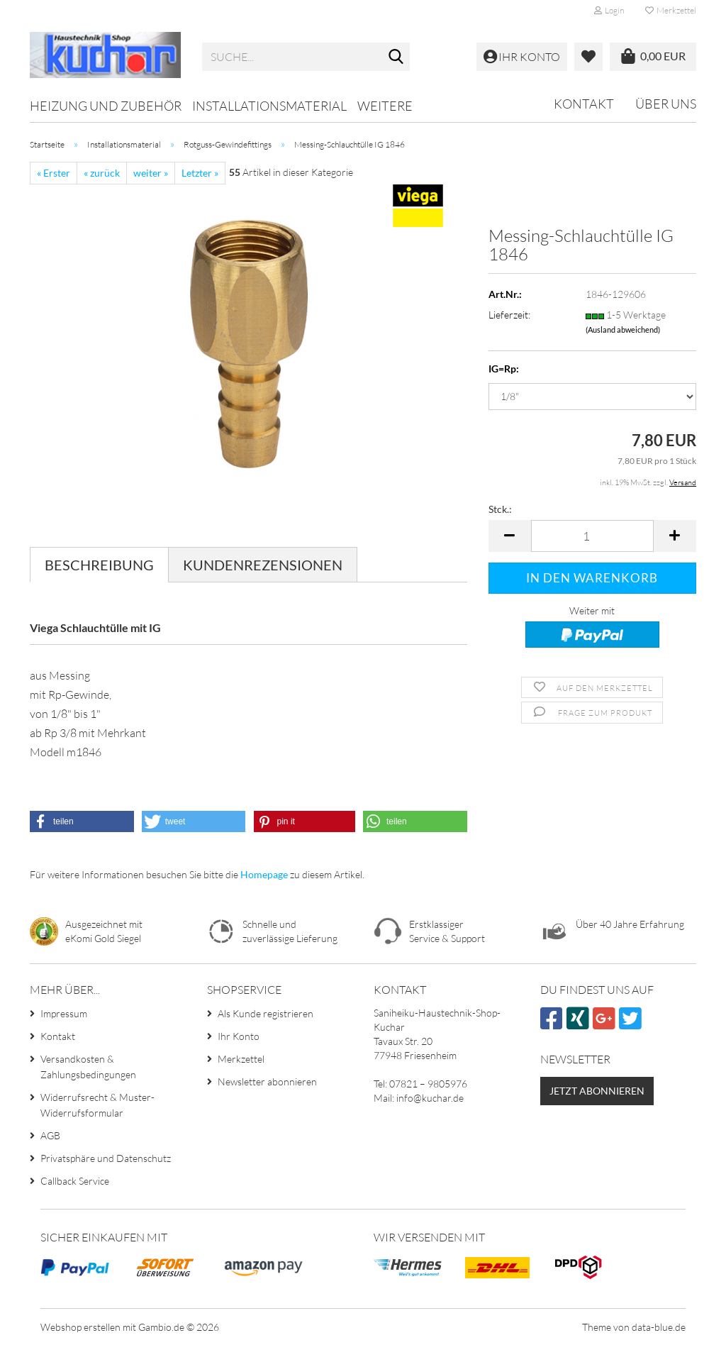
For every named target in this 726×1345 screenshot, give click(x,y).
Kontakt (584, 103)
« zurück (102, 173)
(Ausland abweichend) (623, 329)
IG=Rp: (503, 368)
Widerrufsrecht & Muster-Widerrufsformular (97, 1105)
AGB (50, 1135)
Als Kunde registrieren (265, 1013)
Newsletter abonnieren (267, 1081)
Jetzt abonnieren (596, 1091)
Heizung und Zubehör (106, 106)
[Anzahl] (592, 536)
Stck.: (500, 509)
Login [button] (609, 10)
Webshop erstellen (80, 1327)
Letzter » (200, 173)
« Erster (53, 173)
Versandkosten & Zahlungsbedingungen (88, 1066)
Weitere (385, 106)
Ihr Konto (238, 1036)
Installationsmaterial (269, 106)
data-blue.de (659, 1327)
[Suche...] (396, 57)
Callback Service (74, 1181)
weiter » (150, 173)
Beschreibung (99, 564)
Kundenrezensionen (262, 564)
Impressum (63, 1013)
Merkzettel (670, 10)
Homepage (264, 874)
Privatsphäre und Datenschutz (105, 1158)
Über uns (665, 103)
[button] (509, 536)
